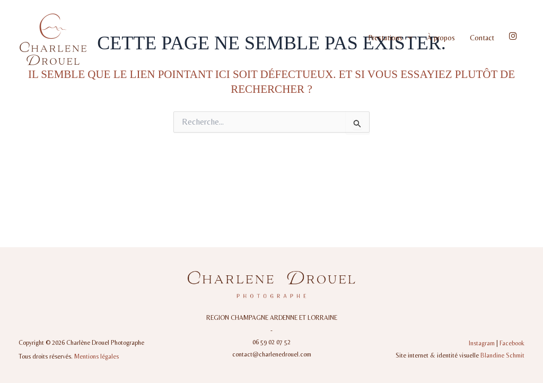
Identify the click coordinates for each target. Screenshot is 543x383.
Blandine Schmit (502, 355)
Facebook (512, 343)
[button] (407, 38)
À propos (441, 37)
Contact (482, 37)
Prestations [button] (390, 38)
